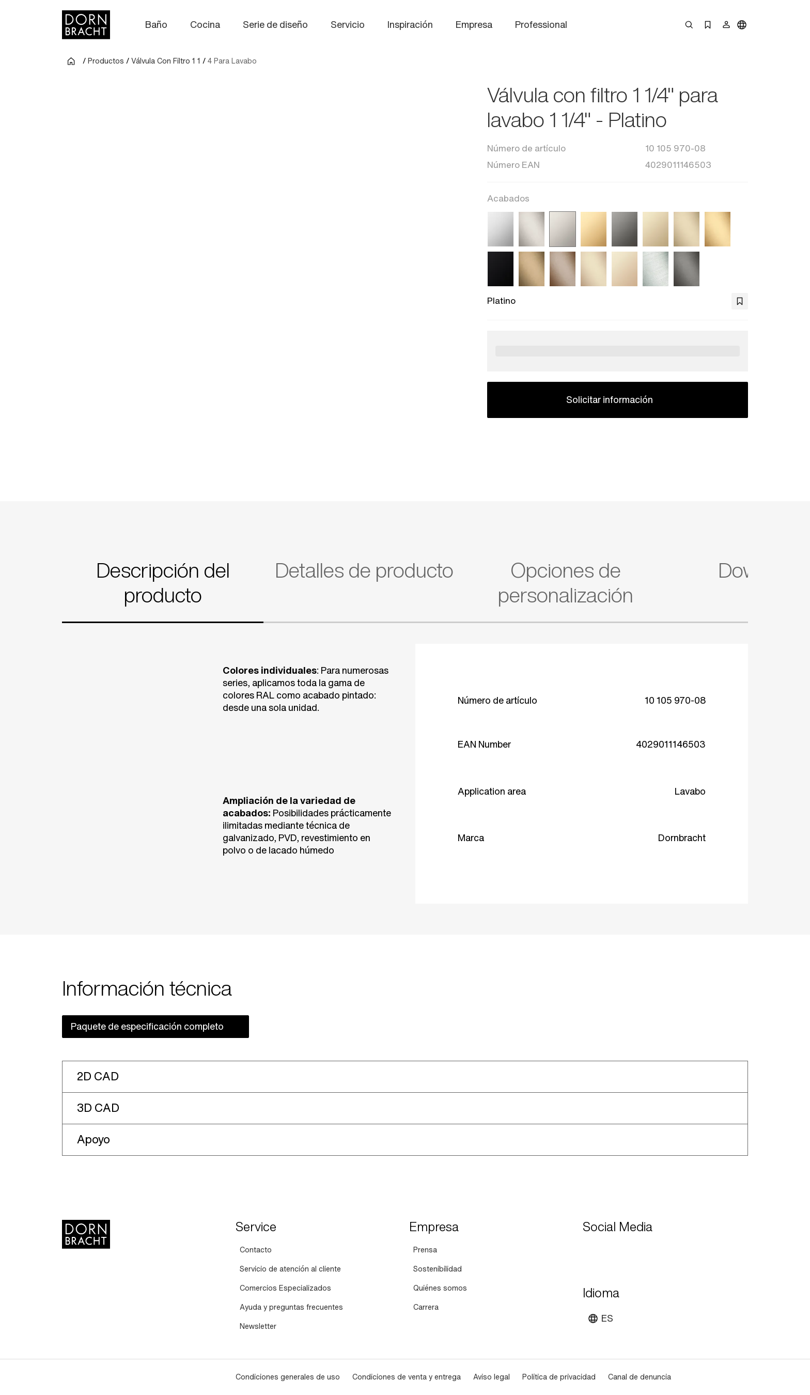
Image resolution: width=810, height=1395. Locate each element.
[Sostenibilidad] (437, 1269)
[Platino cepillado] (531, 229)
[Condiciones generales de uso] (288, 1377)
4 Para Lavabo (232, 61)
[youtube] (592, 1252)
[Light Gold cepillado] (686, 229)
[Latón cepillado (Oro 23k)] (717, 229)
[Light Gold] (655, 229)
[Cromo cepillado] (655, 269)
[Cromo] (500, 229)
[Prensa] (425, 1250)
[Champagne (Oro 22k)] (624, 269)
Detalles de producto (364, 570)
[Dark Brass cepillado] (531, 269)
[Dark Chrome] (624, 229)
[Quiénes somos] (440, 1288)
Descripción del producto (163, 582)
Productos (106, 61)
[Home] (86, 24)
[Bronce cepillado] (562, 269)
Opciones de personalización (565, 582)
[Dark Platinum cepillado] (686, 269)
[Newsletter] (258, 1326)
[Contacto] (256, 1250)
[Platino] (562, 229)
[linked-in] (666, 1252)
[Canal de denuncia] (639, 1377)
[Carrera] (426, 1307)
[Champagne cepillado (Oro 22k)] (593, 269)
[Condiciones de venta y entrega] (406, 1377)
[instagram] (610, 1252)
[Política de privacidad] (559, 1377)
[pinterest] (629, 1252)
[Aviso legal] (491, 1377)
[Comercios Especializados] (285, 1288)
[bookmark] (739, 301)
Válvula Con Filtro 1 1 (165, 61)
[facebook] (648, 1252)
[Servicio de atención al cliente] (290, 1269)
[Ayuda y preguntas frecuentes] (291, 1307)
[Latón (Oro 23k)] (593, 229)
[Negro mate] (500, 269)
